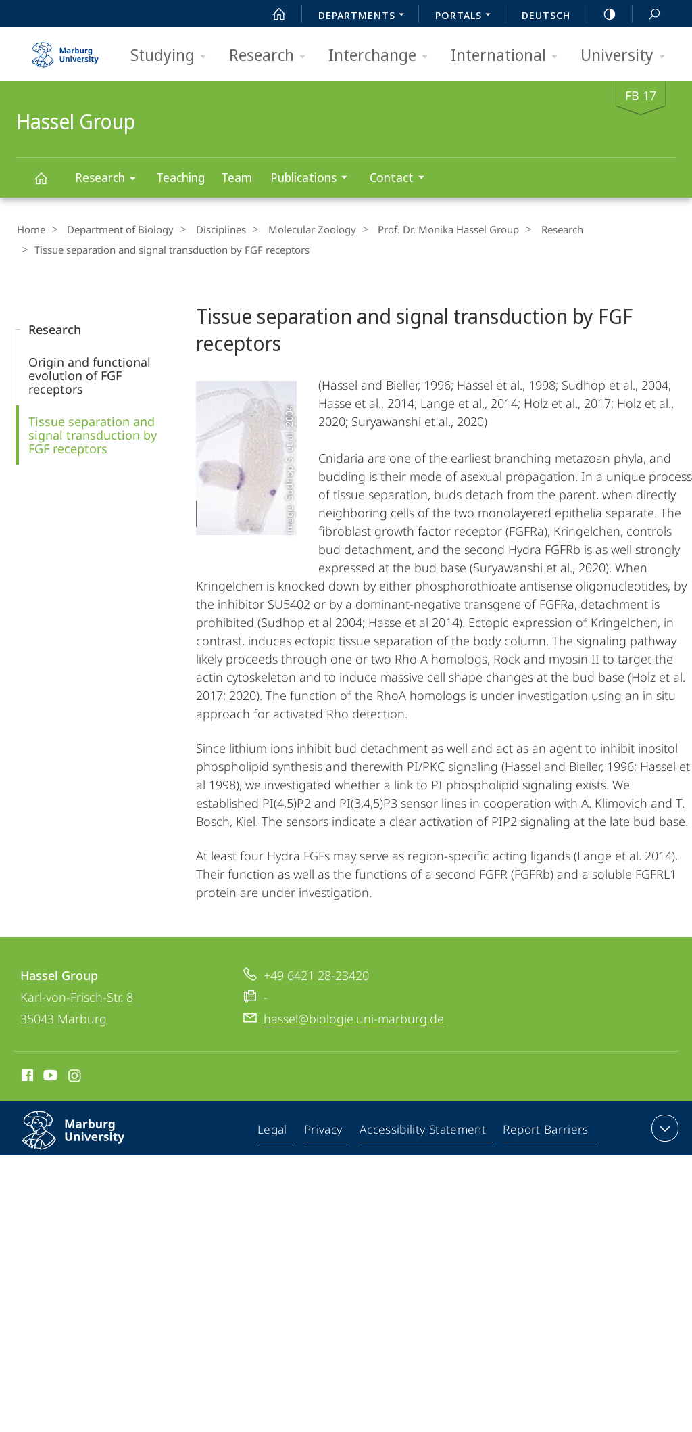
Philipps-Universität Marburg (88, 1140)
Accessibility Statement (424, 1130)
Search (647, 14)
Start (272, 14)
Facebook (26, 1076)
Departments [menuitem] (365, 16)
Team (236, 177)
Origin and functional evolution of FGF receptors (89, 374)
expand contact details (663, 1127)
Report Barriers (545, 1130)
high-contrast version (602, 14)
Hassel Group (48, 184)
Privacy (326, 1130)
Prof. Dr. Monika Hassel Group (430, 229)
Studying (172, 55)
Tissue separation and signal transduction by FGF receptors (92, 433)
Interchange (382, 55)
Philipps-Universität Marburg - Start (67, 50)
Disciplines (212, 229)
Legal (276, 1130)
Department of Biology (115, 229)
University (627, 55)
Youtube (49, 1076)
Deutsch (546, 15)
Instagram (75, 1076)
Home (30, 229)
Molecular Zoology (298, 229)
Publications (313, 179)
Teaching (180, 177)
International (508, 55)
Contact (401, 179)
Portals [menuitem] (466, 16)
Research (271, 55)
